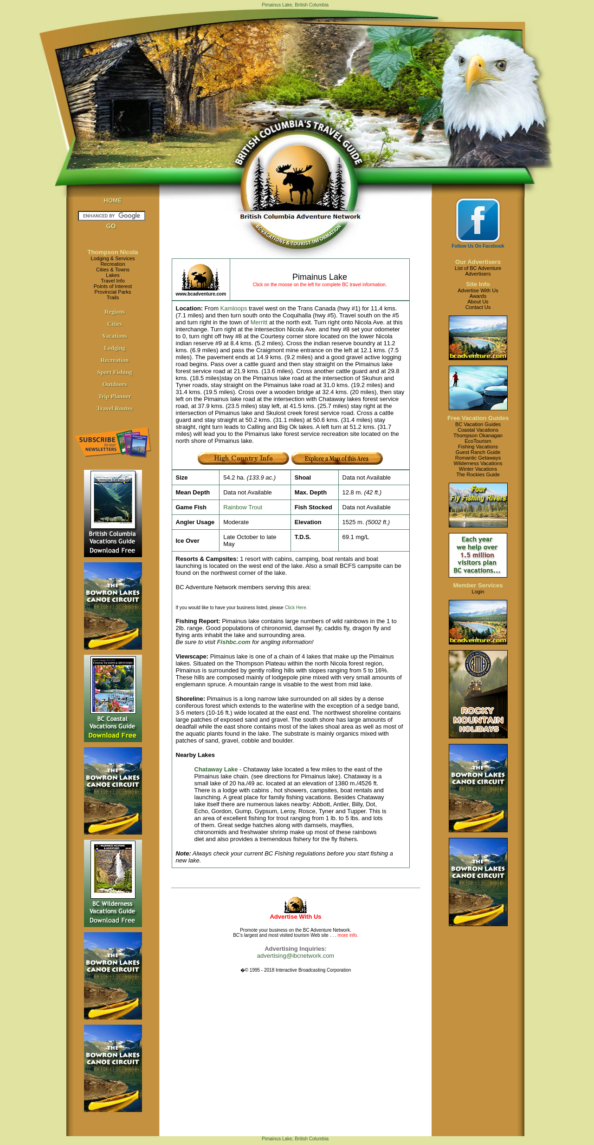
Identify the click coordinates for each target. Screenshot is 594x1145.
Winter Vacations (478, 469)
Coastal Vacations (478, 430)
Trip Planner (114, 396)
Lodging (114, 347)
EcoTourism (478, 441)
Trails (113, 297)
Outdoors (115, 384)
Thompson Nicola (112, 252)
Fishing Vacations (478, 446)
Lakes (112, 275)
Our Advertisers (478, 261)
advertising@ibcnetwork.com (295, 955)
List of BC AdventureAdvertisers (478, 270)
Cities (114, 323)
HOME (113, 200)
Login (478, 591)
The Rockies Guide (478, 474)
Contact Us (478, 307)
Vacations (114, 335)
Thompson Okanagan (478, 435)
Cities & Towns (112, 269)
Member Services (478, 585)
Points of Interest (113, 286)
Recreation (112, 264)
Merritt (259, 322)
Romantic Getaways (478, 458)
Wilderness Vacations (478, 463)
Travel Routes (114, 408)
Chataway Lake (216, 769)
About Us (477, 301)
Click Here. (296, 607)
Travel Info (113, 280)
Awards (478, 296)
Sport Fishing (114, 372)
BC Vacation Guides (478, 424)
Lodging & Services (113, 258)
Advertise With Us (478, 290)
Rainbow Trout (242, 507)
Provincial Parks (113, 292)
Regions (114, 311)
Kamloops (233, 308)
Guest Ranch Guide (478, 452)
